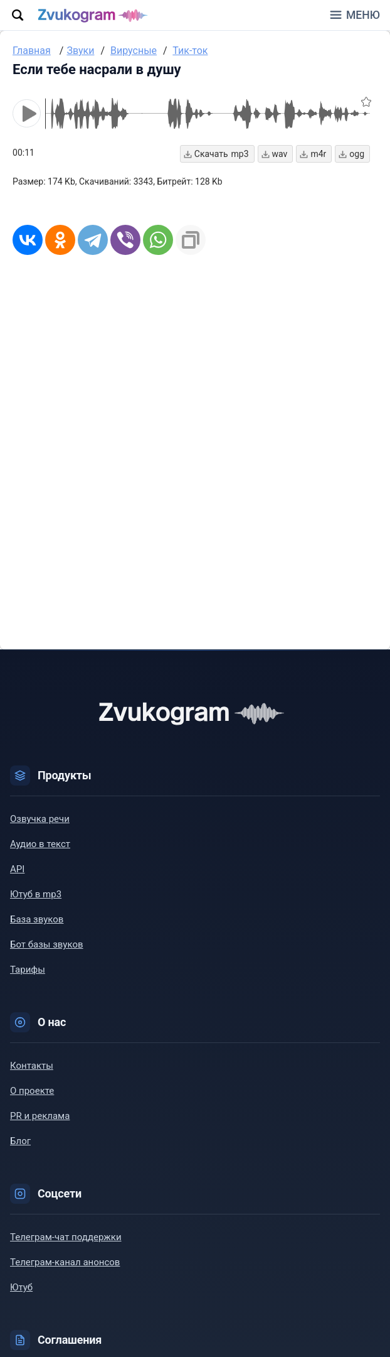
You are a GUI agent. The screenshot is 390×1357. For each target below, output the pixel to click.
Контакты (31, 1065)
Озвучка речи (40, 818)
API (17, 869)
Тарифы (27, 969)
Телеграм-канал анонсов (65, 1262)
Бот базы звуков (46, 944)
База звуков (36, 919)
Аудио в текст (40, 844)
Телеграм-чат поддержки (66, 1237)
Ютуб (21, 1287)
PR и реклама (40, 1116)
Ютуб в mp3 (35, 894)
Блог (20, 1141)
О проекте (32, 1090)
